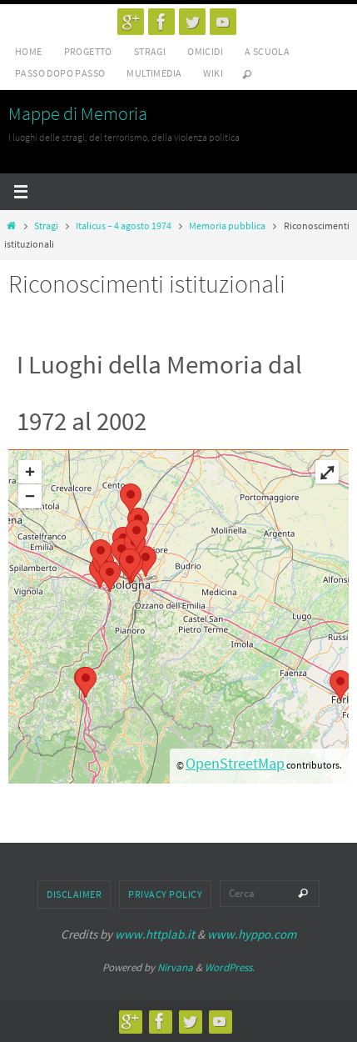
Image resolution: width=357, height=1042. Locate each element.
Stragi (150, 51)
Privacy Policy (165, 894)
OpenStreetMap (235, 763)
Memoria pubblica (227, 225)
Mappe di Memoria (77, 113)
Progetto (88, 51)
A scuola (267, 51)
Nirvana (175, 967)
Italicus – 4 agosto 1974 (123, 225)
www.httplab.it (155, 934)
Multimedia (153, 73)
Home (28, 51)
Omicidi (205, 51)
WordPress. (230, 967)
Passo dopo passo (60, 73)
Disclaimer (74, 894)
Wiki (213, 73)
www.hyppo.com (251, 934)
